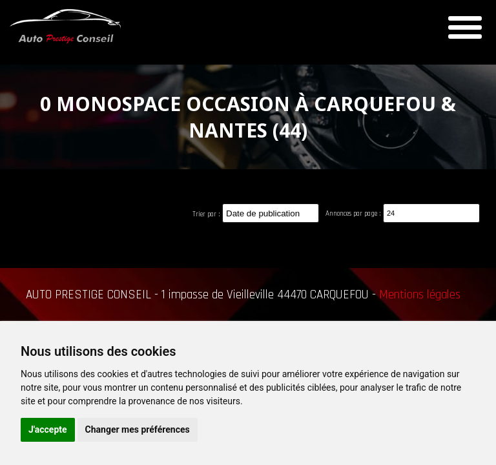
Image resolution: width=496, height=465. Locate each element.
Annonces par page (351, 213)
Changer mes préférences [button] (137, 429)
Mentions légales (419, 295)
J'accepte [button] (47, 429)
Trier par (204, 214)
